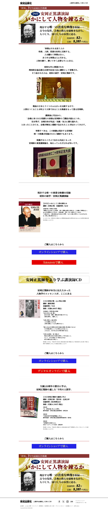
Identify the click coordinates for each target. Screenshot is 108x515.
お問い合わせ (76, 505)
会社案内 (22, 505)
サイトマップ (35, 505)
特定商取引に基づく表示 (49, 505)
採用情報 (41, 506)
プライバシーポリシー (60, 505)
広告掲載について (69, 505)
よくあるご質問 (28, 505)
